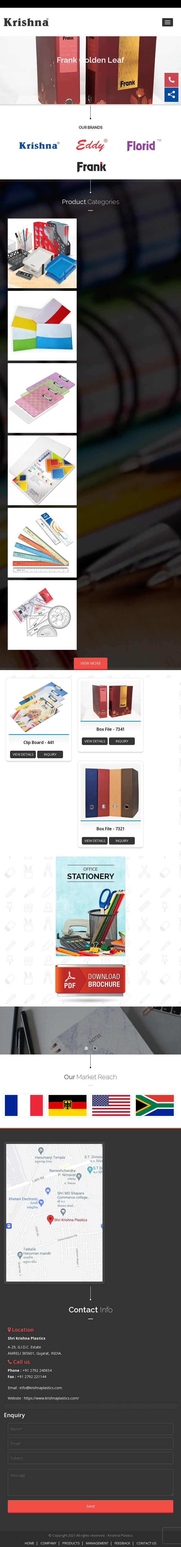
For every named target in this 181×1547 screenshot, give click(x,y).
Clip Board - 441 (38, 742)
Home (29, 1543)
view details (23, 754)
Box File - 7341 (111, 729)
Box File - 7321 (111, 829)
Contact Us (146, 1543)
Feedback (122, 1543)
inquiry (50, 754)
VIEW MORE (91, 663)
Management (97, 1543)
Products (71, 1543)
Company (48, 1543)
